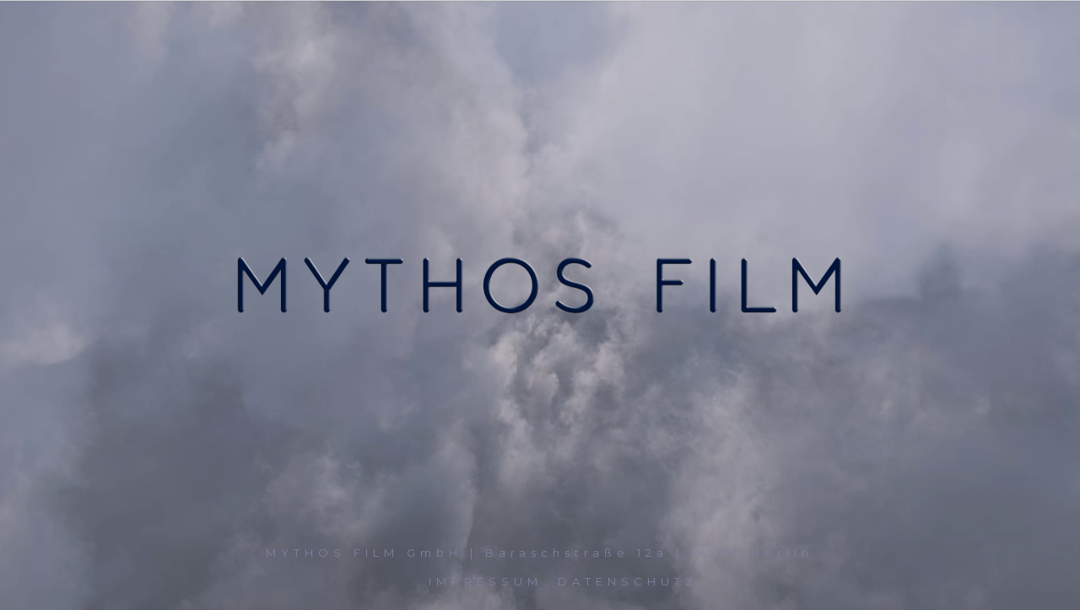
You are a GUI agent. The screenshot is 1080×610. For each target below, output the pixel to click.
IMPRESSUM (486, 581)
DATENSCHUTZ (628, 581)
